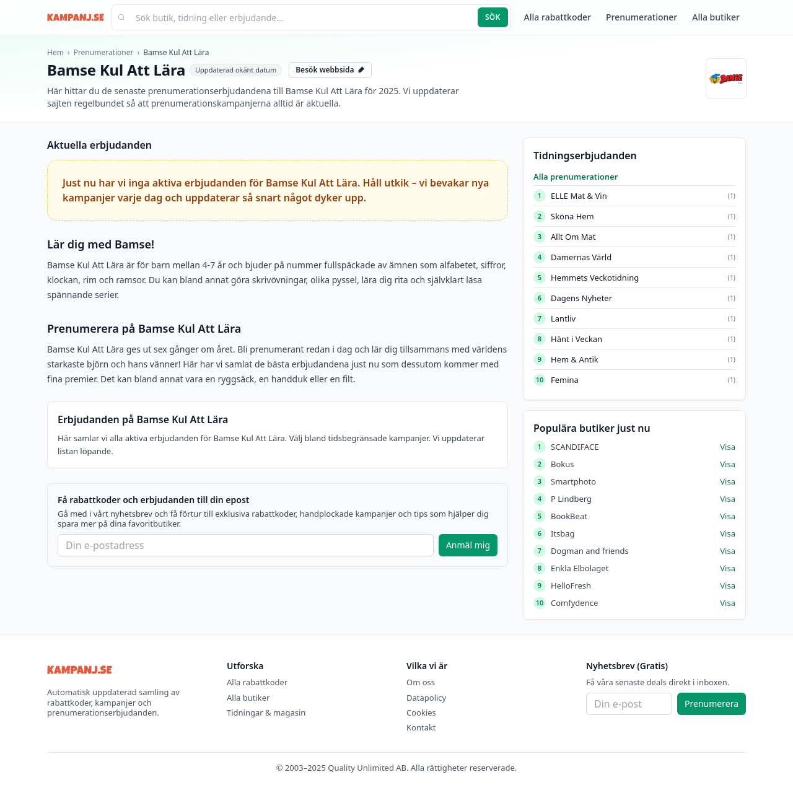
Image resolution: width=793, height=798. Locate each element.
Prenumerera (711, 703)
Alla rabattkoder (557, 17)
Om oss (420, 682)
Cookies (421, 712)
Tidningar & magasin (266, 712)
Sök (493, 17)
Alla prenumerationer (575, 176)
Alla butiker (716, 17)
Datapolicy (426, 697)
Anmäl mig (468, 545)
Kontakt (421, 727)
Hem (55, 52)
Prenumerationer (641, 17)
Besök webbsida (330, 69)
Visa (727, 447)
